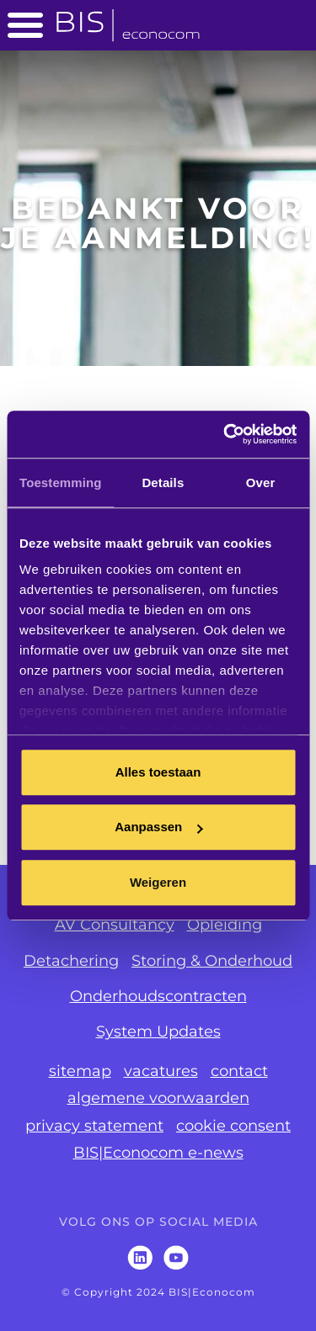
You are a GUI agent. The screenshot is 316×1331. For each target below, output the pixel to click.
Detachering (71, 961)
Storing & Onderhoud (211, 961)
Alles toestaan (158, 772)
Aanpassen (158, 826)
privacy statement (94, 1125)
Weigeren (158, 882)
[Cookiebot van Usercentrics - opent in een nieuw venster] (225, 434)
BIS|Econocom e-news (158, 1152)
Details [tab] (163, 482)
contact (239, 1071)
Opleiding (224, 924)
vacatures (161, 1071)
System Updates (158, 1031)
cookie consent (233, 1125)
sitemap (80, 1071)
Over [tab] (261, 482)
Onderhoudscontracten (158, 996)
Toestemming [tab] (60, 482)
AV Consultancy (114, 924)
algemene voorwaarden (158, 1098)
